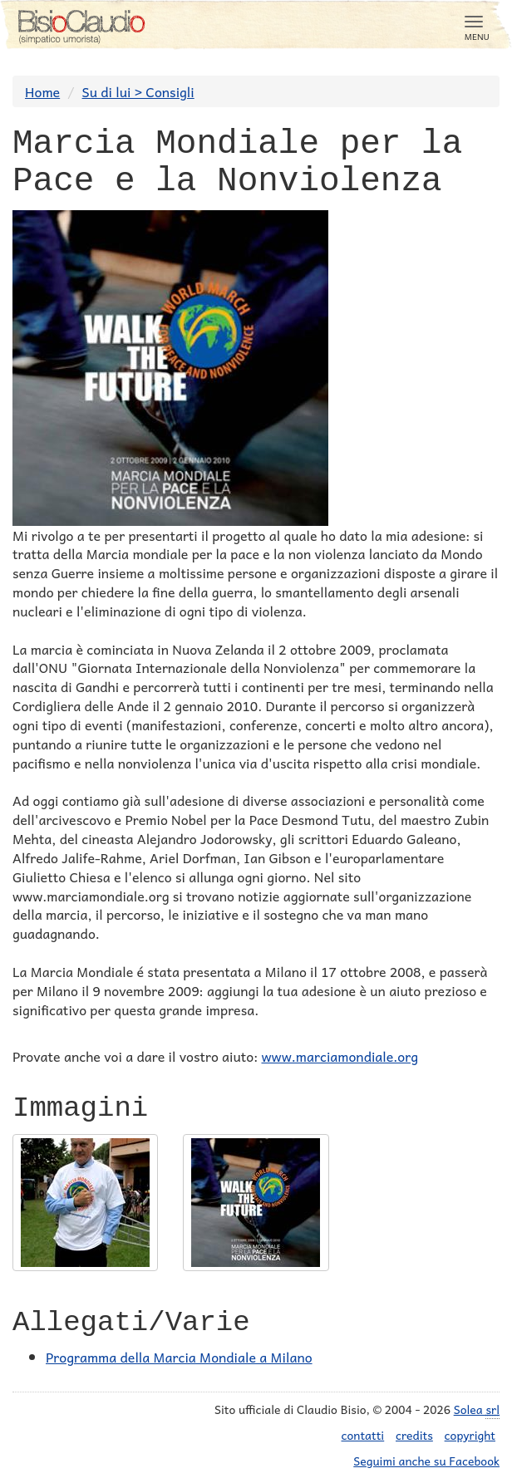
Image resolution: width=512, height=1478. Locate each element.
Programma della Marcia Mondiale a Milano (179, 1357)
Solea (477, 1409)
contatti (363, 1435)
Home (42, 91)
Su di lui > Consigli (138, 91)
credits (414, 1435)
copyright (470, 1435)
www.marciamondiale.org (340, 1056)
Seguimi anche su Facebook (426, 1460)
